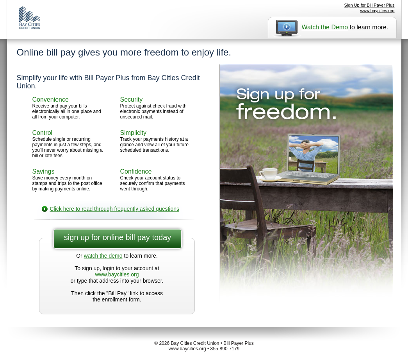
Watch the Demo (325, 27)
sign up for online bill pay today (117, 237)
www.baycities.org (377, 10)
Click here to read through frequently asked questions (115, 209)
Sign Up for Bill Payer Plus (369, 5)
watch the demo (103, 256)
